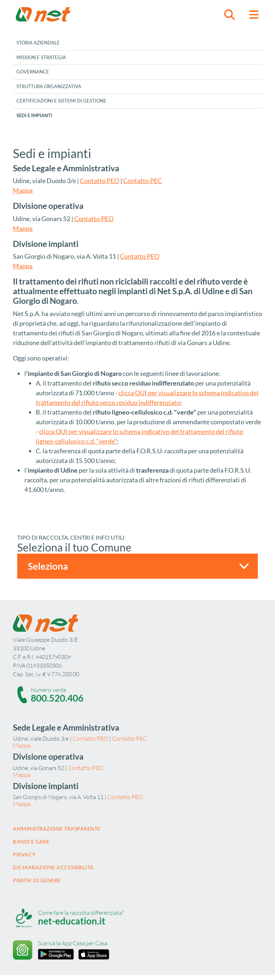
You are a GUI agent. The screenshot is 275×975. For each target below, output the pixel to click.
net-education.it (71, 921)
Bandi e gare (31, 841)
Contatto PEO (99, 181)
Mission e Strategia (41, 57)
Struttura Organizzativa (48, 86)
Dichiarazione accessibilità (53, 867)
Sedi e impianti (34, 115)
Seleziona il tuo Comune (74, 547)
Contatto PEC (142, 181)
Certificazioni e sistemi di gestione (61, 101)
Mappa (23, 190)
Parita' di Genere (37, 880)
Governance (32, 72)
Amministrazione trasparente (57, 829)
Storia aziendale (38, 43)
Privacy (24, 854)
